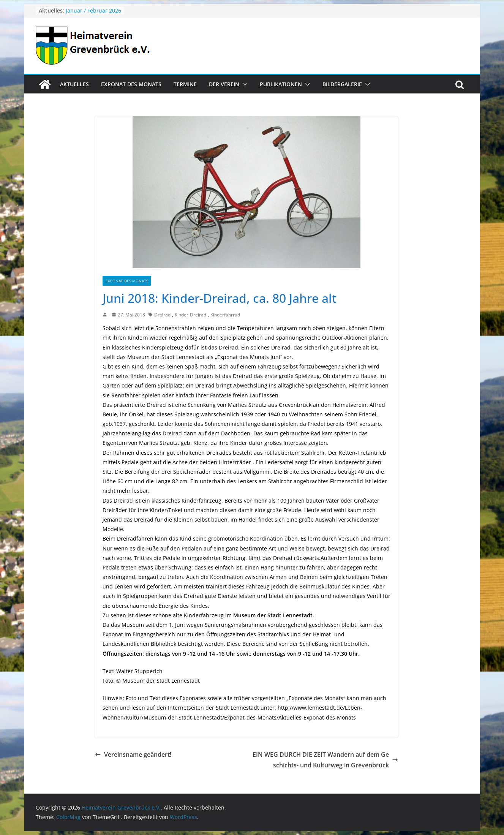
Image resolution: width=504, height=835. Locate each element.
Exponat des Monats (131, 84)
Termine (185, 84)
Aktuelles (74, 84)
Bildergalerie (342, 84)
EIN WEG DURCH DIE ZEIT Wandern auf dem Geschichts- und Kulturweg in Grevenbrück (325, 760)
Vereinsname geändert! (133, 754)
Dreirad (162, 315)
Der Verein (224, 84)
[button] (243, 84)
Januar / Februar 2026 (93, 10)
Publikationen (281, 84)
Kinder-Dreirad (190, 315)
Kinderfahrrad (225, 315)
